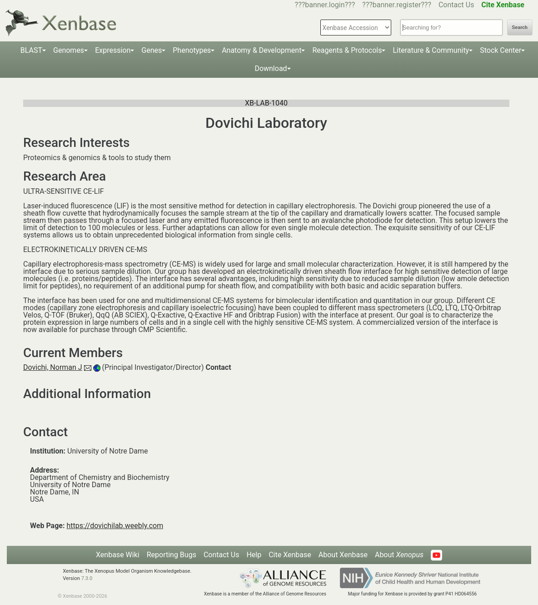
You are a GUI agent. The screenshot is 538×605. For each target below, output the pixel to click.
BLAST (31, 50)
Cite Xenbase (290, 554)
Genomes (68, 50)
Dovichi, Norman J (52, 367)
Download (270, 68)
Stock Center (500, 50)
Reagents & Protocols (347, 50)
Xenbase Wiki (117, 554)
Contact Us (456, 4)
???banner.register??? (396, 4)
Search (520, 27)
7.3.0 (87, 578)
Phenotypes (192, 50)
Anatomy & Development (261, 50)
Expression (112, 50)
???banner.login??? (325, 4)
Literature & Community (431, 50)
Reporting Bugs (171, 554)
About (399, 554)
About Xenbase (343, 554)
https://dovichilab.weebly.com (114, 525)
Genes (151, 50)
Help (253, 554)
